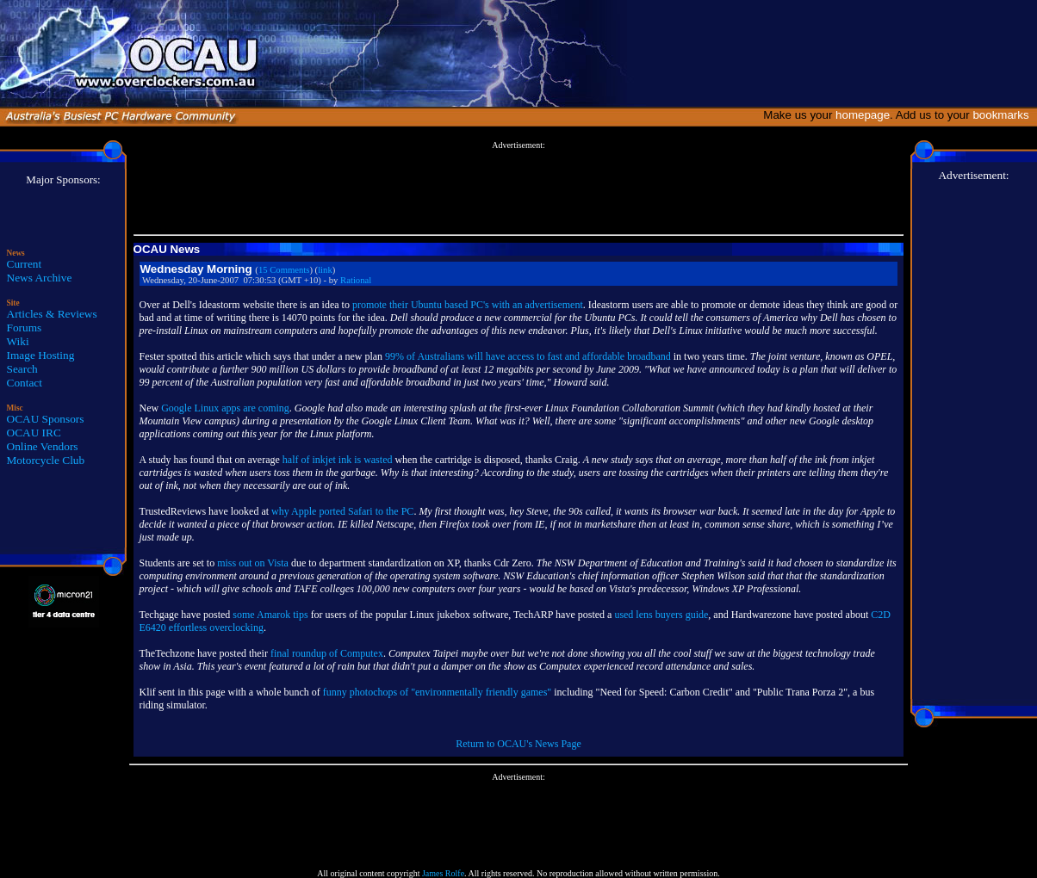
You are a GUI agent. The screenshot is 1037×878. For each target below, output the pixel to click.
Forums (24, 327)
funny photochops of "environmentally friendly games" (437, 692)
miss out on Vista (253, 563)
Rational (355, 280)
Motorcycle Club (46, 460)
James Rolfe (443, 873)
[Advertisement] (518, 188)
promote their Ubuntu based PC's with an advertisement (467, 305)
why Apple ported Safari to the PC (342, 511)
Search (22, 368)
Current (24, 263)
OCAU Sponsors (45, 418)
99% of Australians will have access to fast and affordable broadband (528, 356)
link (325, 270)
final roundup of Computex (326, 653)
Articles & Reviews (52, 313)
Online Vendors (42, 446)
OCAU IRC (34, 432)
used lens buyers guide (661, 615)
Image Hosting (41, 355)
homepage (862, 114)
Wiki (18, 341)
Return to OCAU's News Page (518, 744)
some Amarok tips (270, 615)
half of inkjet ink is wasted (338, 460)
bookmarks (1003, 114)
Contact (24, 382)
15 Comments (284, 270)
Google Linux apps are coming (225, 408)
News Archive (39, 277)
